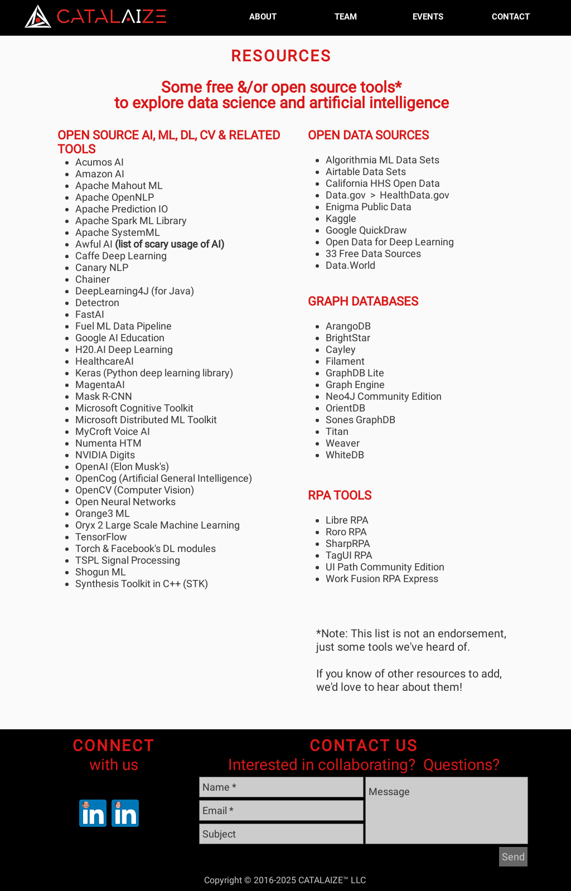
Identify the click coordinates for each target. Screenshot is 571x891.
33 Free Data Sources (374, 253)
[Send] (513, 856)
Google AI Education (119, 337)
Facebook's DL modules (163, 548)
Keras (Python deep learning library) (154, 373)
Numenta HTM (108, 443)
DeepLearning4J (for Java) (134, 291)
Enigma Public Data (369, 206)
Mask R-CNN (103, 396)
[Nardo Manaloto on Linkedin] (93, 813)
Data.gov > (353, 195)
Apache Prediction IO (121, 209)
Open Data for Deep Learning (390, 242)
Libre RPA (347, 520)
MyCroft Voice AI (112, 431)
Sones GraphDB (360, 419)
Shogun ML (100, 572)
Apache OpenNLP (114, 197)
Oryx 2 (89, 525)
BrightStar (348, 337)
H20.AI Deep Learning (124, 349)
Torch (87, 548)
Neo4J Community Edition (384, 396)
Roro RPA (346, 531)
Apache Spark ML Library (131, 220)
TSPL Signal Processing (127, 560)
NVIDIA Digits (105, 455)
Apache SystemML (117, 232)
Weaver (343, 443)
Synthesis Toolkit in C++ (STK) (141, 583)
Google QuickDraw (366, 230)
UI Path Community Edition (385, 567)
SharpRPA (348, 543)
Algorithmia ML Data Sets (382, 160)
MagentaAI (100, 384)
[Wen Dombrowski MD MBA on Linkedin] (125, 813)
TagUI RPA (349, 555)
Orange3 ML (102, 513)
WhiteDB (345, 455)
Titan (337, 431)
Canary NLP (101, 267)
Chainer (92, 279)
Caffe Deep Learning (121, 256)
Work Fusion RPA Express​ (382, 578)
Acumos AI (99, 162)
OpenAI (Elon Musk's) (122, 466)
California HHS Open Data (383, 183)
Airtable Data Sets (366, 171)
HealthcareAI (104, 361)
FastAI (89, 314)
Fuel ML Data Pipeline (123, 326)
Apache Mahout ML (119, 185)
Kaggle (341, 218)
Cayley (341, 349)
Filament (345, 361)
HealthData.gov (414, 195)
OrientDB (345, 408)
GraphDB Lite (355, 373)
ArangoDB (348, 326)
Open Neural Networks (125, 501)
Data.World (350, 265)
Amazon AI (99, 174)
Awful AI (94, 244)
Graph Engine (355, 384)
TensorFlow (101, 537)
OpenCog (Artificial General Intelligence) (163, 478)
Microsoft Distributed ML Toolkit (146, 419)
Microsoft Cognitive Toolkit (134, 408)
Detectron (97, 302)
